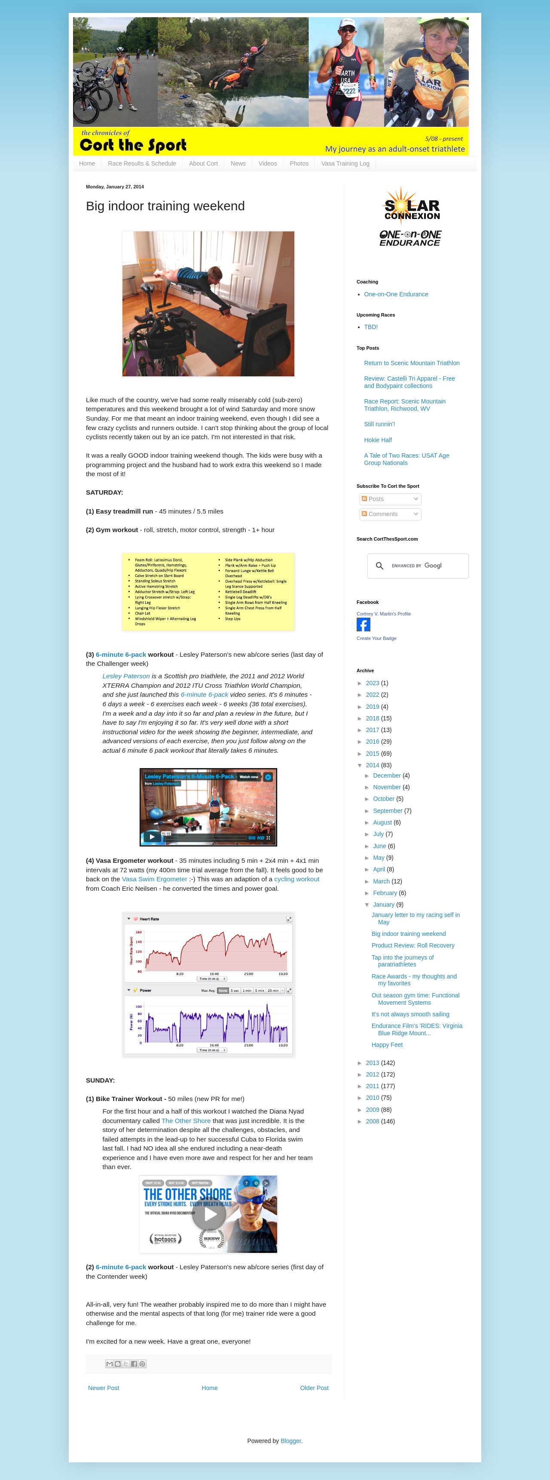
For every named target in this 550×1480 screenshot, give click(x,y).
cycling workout (296, 879)
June (380, 846)
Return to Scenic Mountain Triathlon (412, 363)
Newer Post (103, 1388)
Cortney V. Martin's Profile (384, 613)
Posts (373, 498)
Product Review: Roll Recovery (413, 945)
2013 (373, 1062)
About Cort (203, 163)
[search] (417, 566)
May (379, 857)
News (238, 163)
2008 (373, 1121)
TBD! (371, 326)
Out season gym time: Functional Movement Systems (416, 999)
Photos (299, 163)
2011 (373, 1086)
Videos (268, 163)
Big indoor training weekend (409, 933)
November (387, 787)
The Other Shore (186, 1120)
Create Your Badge (377, 638)
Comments (380, 514)
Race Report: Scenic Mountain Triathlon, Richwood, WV (405, 405)
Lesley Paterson (126, 676)
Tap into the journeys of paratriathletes (403, 961)
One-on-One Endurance (396, 294)
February (386, 892)
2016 (373, 741)
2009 (373, 1109)
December (387, 775)
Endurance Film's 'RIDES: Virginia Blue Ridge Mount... (417, 1029)
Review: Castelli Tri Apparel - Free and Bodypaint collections (409, 382)
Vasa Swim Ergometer (154, 879)
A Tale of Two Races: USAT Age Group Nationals (406, 459)
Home (87, 163)
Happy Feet (387, 1044)
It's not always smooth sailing (410, 1014)
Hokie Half (378, 440)
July (379, 834)
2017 (373, 729)
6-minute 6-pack (121, 654)
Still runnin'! (379, 424)
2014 (373, 765)
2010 (373, 1097)
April (380, 869)
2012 (373, 1074)
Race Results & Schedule (142, 163)
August (383, 822)
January (384, 904)
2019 (373, 706)
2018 (373, 718)
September (388, 810)
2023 (373, 683)
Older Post (314, 1388)
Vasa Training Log (345, 163)
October (384, 798)
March (382, 881)
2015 (373, 753)
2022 (373, 694)
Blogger (291, 1440)
